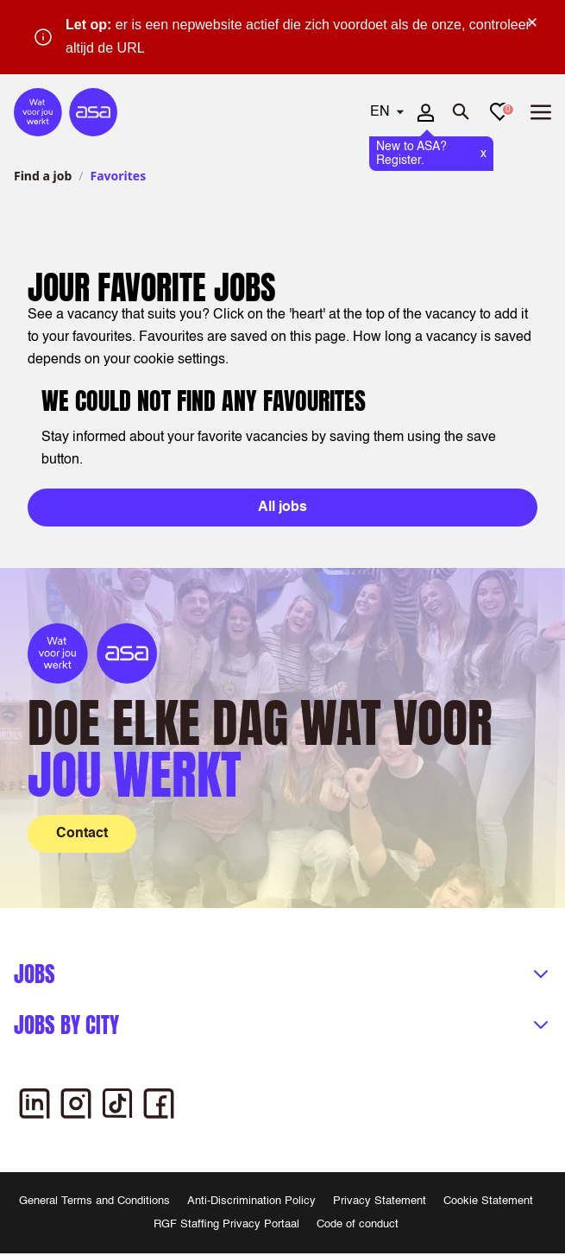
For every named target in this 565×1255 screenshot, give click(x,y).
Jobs (34, 974)
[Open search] (461, 112)
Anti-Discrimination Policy (251, 1201)
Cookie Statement (488, 1201)
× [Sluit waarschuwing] (532, 22)
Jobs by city (66, 1025)
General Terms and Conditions (94, 1201)
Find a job (43, 175)
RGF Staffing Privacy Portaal (226, 1224)
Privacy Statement (379, 1201)
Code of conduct (358, 1224)
